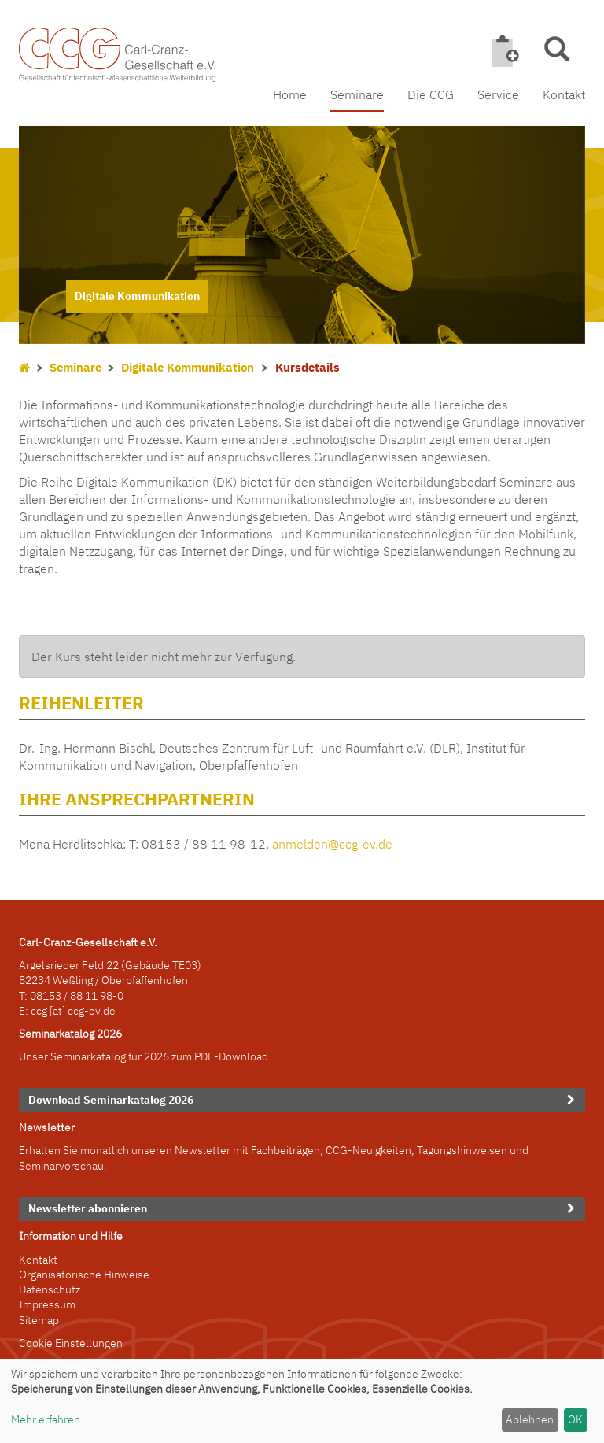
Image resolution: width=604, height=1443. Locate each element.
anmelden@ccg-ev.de (332, 844)
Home (290, 94)
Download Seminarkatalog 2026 (110, 1100)
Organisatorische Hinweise (84, 1274)
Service (498, 94)
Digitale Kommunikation (187, 367)
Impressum (47, 1304)
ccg (39, 1011)
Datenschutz (49, 1289)
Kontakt (564, 94)
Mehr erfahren (45, 1419)
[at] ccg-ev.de (81, 1011)
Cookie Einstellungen (71, 1343)
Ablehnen (530, 1419)
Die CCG (430, 94)
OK (575, 1419)
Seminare (357, 94)
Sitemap (39, 1320)
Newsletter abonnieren (87, 1208)
